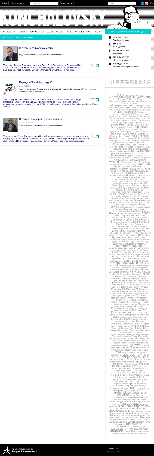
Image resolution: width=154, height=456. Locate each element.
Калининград (123, 265)
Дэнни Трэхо (142, 250)
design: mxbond (114, 451)
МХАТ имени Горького (132, 312)
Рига (114, 357)
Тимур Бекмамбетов (81, 104)
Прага (114, 153)
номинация (137, 325)
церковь (129, 417)
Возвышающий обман (121, 127)
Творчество (37, 32)
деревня (118, 166)
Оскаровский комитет (134, 147)
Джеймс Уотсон (133, 239)
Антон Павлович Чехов (58, 99)
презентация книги (119, 345)
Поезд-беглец (59, 65)
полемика (121, 338)
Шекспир (123, 422)
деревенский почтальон (134, 166)
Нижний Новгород (139, 319)
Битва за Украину (125, 200)
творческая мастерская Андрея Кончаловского (130, 384)
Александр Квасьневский (135, 183)
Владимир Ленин (53, 138)
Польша (135, 151)
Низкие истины (122, 321)
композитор (144, 120)
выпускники (144, 228)
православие (36, 141)
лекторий (120, 284)
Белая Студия (117, 198)
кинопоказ (124, 272)
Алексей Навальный (13, 67)
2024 (137, 83)
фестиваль (118, 410)
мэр (146, 312)
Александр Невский (37, 136)
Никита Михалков (70, 102)
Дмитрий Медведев (47, 67)
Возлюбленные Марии (132, 222)
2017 (142, 81)
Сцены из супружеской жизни (128, 378)
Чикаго (139, 419)
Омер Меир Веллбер (140, 330)
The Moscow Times (126, 164)
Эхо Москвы (141, 428)
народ (115, 316)
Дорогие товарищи (137, 244)
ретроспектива (136, 354)
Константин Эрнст (46, 102)
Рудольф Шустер (118, 362)
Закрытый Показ (139, 173)
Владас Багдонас (139, 218)
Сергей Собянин (32, 70)
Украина (113, 406)
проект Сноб (129, 153)
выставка (116, 231)
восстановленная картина (124, 226)
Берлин (112, 200)
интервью (134, 260)
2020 (116, 83)
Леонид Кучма (140, 284)
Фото (88, 32)
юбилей (116, 431)
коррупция (115, 280)
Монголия (117, 300)
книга (125, 276)
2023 (132, 83)
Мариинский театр (129, 291)
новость (136, 323)
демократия (125, 122)
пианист (127, 151)
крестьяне (137, 280)
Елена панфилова (118, 254)
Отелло (138, 332)
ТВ (143, 381)
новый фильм (123, 326)
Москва (116, 144)
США (137, 379)
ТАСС (138, 381)
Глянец (17, 65)
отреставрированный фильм (125, 334)
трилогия (143, 404)
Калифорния (9, 70)
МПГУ (127, 310)
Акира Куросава (133, 110)
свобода (127, 364)
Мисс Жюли (132, 295)
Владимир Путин (75, 65)
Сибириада (129, 366)
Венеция (114, 213)
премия (19, 104)
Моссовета (143, 308)
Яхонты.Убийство (138, 433)
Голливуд (26, 65)
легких (113, 284)
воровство (129, 224)
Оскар (120, 147)
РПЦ (42, 104)
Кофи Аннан (126, 280)
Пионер (112, 338)
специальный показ (122, 374)
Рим (118, 357)
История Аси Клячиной (68, 67)
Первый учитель (121, 336)
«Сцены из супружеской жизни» (129, 177)
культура (122, 282)
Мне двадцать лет (118, 140)
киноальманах (128, 269)
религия (27, 104)
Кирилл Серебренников (131, 274)
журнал (139, 254)
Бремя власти (126, 207)
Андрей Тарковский (125, 111)
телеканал (66, 104)
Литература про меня (129, 287)
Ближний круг (30, 67)
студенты (114, 161)
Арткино (129, 194)
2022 (127, 83)
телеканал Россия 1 (131, 399)
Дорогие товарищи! (130, 246)
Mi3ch (143, 142)
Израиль (121, 258)
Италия (132, 140)
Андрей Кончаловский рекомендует (127, 32)
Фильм (146, 131)
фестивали (139, 408)
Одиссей (115, 328)
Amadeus (145, 110)
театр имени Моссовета (130, 391)
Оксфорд (124, 328)
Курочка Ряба (134, 155)
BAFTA (137, 116)
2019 (111, 83)
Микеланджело (135, 293)
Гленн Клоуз (145, 233)
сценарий (127, 377)
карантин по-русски (138, 267)
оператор (129, 332)
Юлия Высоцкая (133, 431)
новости (126, 324)
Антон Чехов (82, 136)
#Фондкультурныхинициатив (129, 105)
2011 (111, 81)
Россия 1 (140, 359)
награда (131, 314)
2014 (127, 81)
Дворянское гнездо (123, 237)
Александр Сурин (139, 185)
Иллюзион (131, 258)
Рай (118, 352)
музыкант (125, 145)
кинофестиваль (120, 133)
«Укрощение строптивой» (126, 179)
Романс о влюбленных (134, 356)
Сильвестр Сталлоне (51, 70)
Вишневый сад (121, 217)
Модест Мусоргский (138, 298)
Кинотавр (135, 271)
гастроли (127, 230)
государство (138, 159)
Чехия (116, 122)
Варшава (119, 209)
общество (145, 158)
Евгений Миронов (134, 129)
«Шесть (142, 179)
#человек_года (116, 108)
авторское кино (129, 181)
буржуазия (12, 138)
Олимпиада (8, 104)
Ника (58, 102)
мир (124, 295)
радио (145, 350)
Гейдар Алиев (141, 231)
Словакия (135, 158)
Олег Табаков (136, 328)
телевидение (119, 397)
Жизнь (24, 32)
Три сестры (129, 403)
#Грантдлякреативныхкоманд (130, 97)
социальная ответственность (128, 371)
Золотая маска (133, 256)
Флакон (133, 134)
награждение (142, 315)
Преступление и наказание (130, 348)
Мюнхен (122, 315)
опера (121, 332)
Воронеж (139, 224)
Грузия (147, 235)
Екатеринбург (126, 252)
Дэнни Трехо (130, 250)
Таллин (144, 379)
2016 (137, 81)
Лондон (144, 286)
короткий (129, 278)
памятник (143, 334)
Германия (126, 233)
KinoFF (140, 140)
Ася (135, 194)
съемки (126, 157)
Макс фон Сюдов (129, 288)
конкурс (134, 120)
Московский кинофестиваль (124, 302)
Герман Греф (115, 233)
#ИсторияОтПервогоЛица (129, 99)
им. (138, 258)
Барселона (143, 196)
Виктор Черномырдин (124, 215)
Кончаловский (118, 278)
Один (146, 326)
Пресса (98, 32)
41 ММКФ (144, 108)
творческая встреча (124, 383)
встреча (142, 226)
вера (73, 99)
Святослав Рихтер (129, 162)
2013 (122, 81)
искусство (131, 114)
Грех (140, 235)
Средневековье (141, 375)
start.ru (127, 160)
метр (125, 293)
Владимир (128, 220)
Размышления (8, 32)
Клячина (117, 276)
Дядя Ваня (143, 164)
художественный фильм (121, 131)
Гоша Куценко (129, 235)
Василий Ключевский (28, 138)
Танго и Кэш (68, 70)
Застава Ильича (116, 175)
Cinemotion (145, 118)
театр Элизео (136, 395)
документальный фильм (122, 125)
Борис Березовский (129, 205)
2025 (142, 83)
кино (11, 65)
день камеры (141, 237)
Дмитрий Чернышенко (131, 241)
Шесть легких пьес (139, 421)
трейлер (115, 404)
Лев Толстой (9, 141)
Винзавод (140, 215)
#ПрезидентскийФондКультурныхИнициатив (130, 101)
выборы (144, 125)
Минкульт (117, 295)
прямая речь (130, 350)
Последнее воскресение (138, 338)
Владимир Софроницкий (123, 171)
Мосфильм (119, 310)
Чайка (136, 417)
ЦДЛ (123, 417)
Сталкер (119, 377)
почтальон (136, 341)
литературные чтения (129, 142)
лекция (129, 284)
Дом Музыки (120, 243)
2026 (147, 83)
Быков (147, 207)
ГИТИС (135, 233)
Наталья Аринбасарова (131, 317)
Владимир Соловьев (120, 222)
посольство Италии (121, 341)
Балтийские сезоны (127, 196)
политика (36, 65)
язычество (79, 141)
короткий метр (141, 278)
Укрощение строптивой (133, 406)
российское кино (117, 359)
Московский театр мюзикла (124, 308)
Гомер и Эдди (115, 235)
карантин (124, 267)
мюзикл (113, 315)
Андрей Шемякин (124, 190)
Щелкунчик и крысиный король (128, 425)
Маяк (119, 293)
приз (120, 153)
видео (79, 99)
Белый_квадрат (132, 198)
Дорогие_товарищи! (118, 248)
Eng (152, 3)
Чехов (131, 419)
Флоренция (133, 411)
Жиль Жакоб (124, 136)
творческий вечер (132, 128)
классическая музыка (120, 120)
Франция (114, 415)
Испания (119, 159)
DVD (137, 124)
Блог (81, 32)
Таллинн (119, 381)
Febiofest (138, 131)
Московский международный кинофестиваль (131, 305)
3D (137, 108)
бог (4, 138)
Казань (113, 265)
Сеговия (136, 364)
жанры (131, 254)
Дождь (34, 102)
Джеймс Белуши (117, 239)
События (72, 32)
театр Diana (143, 388)
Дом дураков (142, 138)
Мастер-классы (56, 32)
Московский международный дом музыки (129, 303)
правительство (128, 343)
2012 (116, 81)
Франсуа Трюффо (140, 413)
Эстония (129, 429)
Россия (20, 70)
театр (133, 388)
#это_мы (130, 107)
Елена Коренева (141, 252)
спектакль (138, 372)
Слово (144, 368)
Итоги (146, 263)
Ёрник (127, 172)
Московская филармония (135, 300)
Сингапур (126, 368)
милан (146, 293)
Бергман (144, 198)
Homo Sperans (127, 138)
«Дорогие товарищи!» (138, 175)
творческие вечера (119, 388)
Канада (115, 267)
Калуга (146, 265)
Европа (66, 138)
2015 (132, 81)
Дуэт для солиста (137, 248)
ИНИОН (123, 261)
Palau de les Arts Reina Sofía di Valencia (130, 148)
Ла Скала (132, 282)
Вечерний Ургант (133, 213)
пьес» (139, 350)
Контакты (112, 448)
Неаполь (125, 319)
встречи (134, 228)
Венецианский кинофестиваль (130, 211)
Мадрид (115, 289)
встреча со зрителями (119, 228)
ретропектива (117, 355)
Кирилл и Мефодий (80, 138)
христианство (66, 141)
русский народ (52, 104)
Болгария (117, 202)
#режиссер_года (129, 103)
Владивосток (116, 220)
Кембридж (115, 269)
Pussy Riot (47, 65)
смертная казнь (123, 370)
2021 (122, 83)
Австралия (117, 181)
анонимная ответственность (33, 99)
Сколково (136, 368)
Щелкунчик (120, 424)
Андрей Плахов (142, 188)
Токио (146, 401)
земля (123, 256)
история (12, 136)
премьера (122, 347)
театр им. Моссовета (125, 390)
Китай (146, 273)
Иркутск (145, 261)
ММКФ (125, 297)
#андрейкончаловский (132, 95)
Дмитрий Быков (138, 122)
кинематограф (132, 118)
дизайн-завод (127, 116)
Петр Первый (22, 141)
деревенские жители (119, 169)
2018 (147, 81)
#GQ (119, 95)
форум (128, 413)
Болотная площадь (132, 202)
